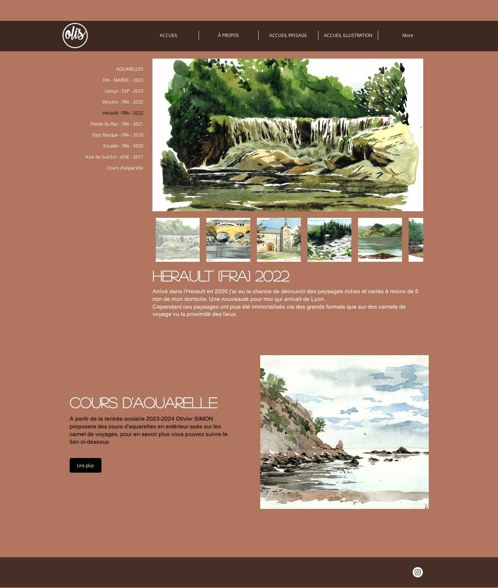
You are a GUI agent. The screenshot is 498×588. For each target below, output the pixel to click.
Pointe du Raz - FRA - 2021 (117, 124)
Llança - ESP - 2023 (124, 91)
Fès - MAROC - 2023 (123, 80)
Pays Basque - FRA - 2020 (117, 135)
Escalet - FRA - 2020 (123, 146)
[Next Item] (410, 135)
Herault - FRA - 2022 (123, 113)
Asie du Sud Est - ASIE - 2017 (114, 157)
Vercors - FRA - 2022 (122, 102)
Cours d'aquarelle (125, 168)
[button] (86, 465)
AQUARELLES (129, 69)
